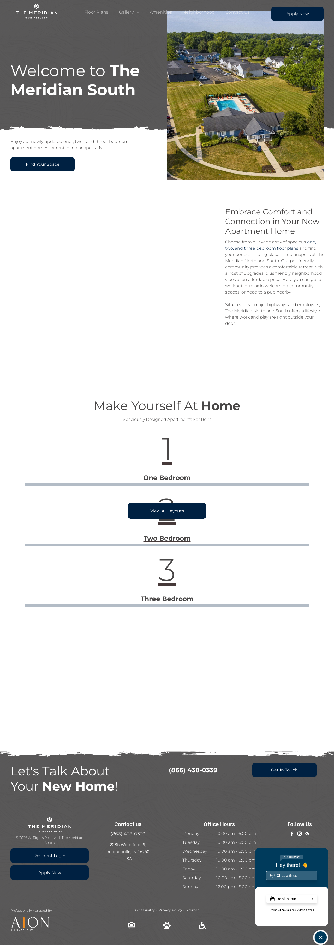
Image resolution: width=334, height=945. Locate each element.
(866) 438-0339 (128, 834)
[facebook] (292, 834)
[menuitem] (96, 12)
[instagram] (299, 834)
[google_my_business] (307, 834)
